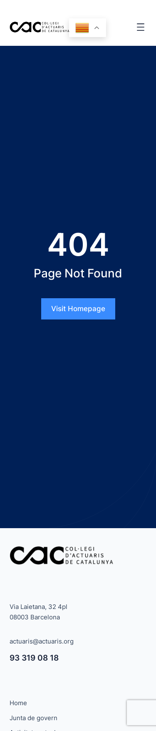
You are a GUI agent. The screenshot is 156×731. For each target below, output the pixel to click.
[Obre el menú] (140, 27)
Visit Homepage (78, 308)
